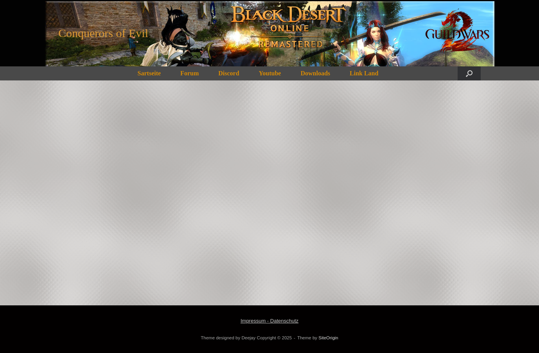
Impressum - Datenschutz (269, 321)
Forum (189, 73)
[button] (469, 73)
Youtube (270, 73)
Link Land (364, 73)
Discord (228, 73)
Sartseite (149, 73)
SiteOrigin (328, 337)
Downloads (315, 73)
